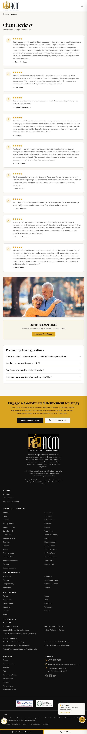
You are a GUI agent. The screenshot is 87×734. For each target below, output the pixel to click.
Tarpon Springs (9, 527)
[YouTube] (54, 675)
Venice (47, 587)
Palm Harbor (49, 520)
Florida (5, 596)
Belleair (47, 527)
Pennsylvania (8, 603)
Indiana (47, 611)
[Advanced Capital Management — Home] (11, 6)
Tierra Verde (49, 560)
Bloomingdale (49, 542)
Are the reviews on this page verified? (43, 363)
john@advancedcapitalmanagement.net (64, 664)
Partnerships (8, 679)
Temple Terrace (9, 538)
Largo (5, 516)
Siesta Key (7, 587)
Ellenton (6, 580)
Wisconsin (48, 607)
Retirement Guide (10, 675)
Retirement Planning (11, 501)
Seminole (48, 516)
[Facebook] (46, 675)
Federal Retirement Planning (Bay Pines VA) (20, 649)
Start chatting (66, 712)
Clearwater (48, 512)
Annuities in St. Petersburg (13, 642)
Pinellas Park (49, 564)
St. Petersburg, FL (10, 638)
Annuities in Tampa (10, 626)
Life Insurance (8, 498)
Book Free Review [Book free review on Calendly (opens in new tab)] (21, 732)
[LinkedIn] (50, 675)
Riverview (6, 542)
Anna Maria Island (51, 580)
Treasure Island (50, 557)
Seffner (6, 546)
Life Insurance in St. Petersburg (56, 642)
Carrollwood (8, 531)
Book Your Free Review (44, 334)
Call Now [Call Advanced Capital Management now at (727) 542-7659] (65, 732)
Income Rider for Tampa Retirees (16, 630)
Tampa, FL (7, 623)
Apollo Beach (49, 546)
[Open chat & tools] (82, 719)
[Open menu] (82, 6)
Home (6, 14)
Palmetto (48, 576)
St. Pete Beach (50, 553)
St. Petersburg (8, 553)
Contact (6, 682)
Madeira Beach (9, 557)
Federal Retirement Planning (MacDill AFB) (19, 634)
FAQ (4, 671)
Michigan (47, 603)
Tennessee (7, 600)
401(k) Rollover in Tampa (54, 630)
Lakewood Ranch (51, 584)
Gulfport (6, 564)
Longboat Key (8, 584)
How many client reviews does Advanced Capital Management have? (43, 356)
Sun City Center (50, 549)
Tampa (5, 512)
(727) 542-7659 (54, 660)
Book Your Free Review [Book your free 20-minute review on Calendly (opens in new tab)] (30, 420)
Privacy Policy (8, 686)
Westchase (48, 531)
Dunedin (6, 520)
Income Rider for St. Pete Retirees (16, 645)
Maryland (6, 607)
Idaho (5, 614)
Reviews (6, 667)
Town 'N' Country (51, 534)
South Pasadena (9, 568)
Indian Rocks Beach (10, 560)
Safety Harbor (8, 523)
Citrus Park (7, 534)
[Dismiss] (83, 704)
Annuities (6, 494)
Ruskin (5, 549)
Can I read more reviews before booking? (43, 370)
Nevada (6, 611)
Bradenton (7, 576)
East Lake (48, 523)
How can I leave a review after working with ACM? (43, 377)
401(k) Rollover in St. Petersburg (57, 645)
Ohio (46, 600)
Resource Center (9, 664)
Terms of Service (9, 690)
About (5, 660)
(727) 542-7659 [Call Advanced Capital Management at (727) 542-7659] (57, 420)
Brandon (47, 538)
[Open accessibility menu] (4, 721)
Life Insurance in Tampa (53, 626)
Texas (46, 596)
